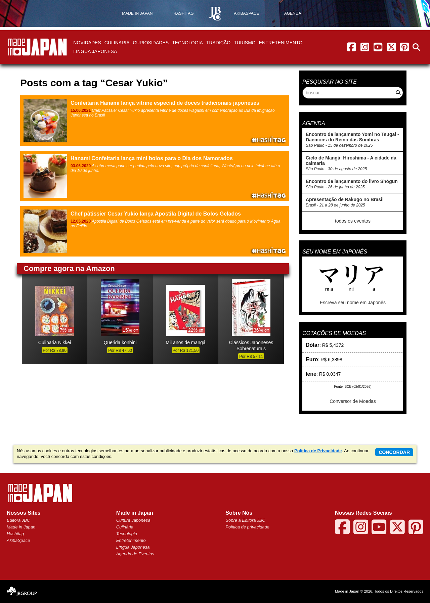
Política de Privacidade (318, 450)
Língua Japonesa (95, 51)
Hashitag (15, 533)
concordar (394, 452)
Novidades (87, 42)
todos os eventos (353, 221)
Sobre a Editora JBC (245, 520)
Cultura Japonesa (133, 520)
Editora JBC (18, 520)
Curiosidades (151, 42)
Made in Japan (21, 526)
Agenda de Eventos (135, 553)
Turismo (245, 42)
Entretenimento (281, 42)
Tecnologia (187, 42)
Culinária (117, 42)
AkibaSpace (18, 540)
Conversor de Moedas (353, 401)
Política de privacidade (247, 526)
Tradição (218, 42)
